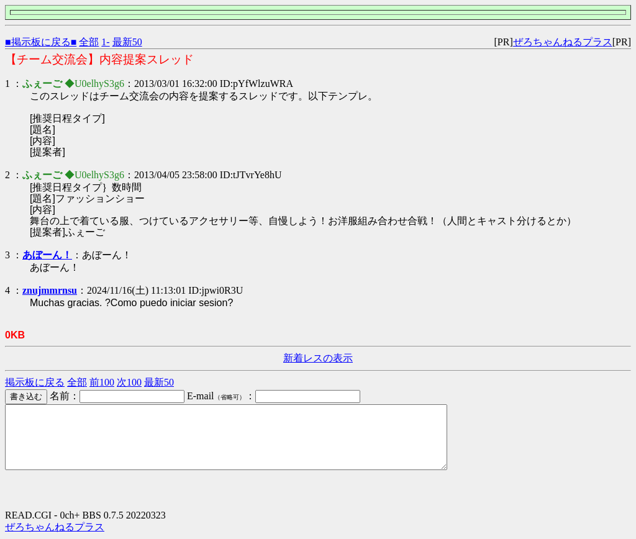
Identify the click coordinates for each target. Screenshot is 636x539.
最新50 (127, 42)
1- (105, 42)
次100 (129, 382)
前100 (101, 382)
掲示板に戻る (35, 382)
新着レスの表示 (318, 358)
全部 (89, 42)
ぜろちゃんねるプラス (562, 42)
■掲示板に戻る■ (40, 42)
